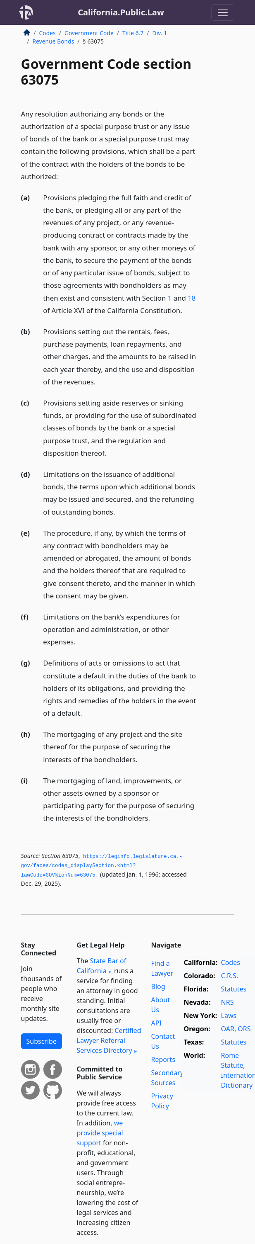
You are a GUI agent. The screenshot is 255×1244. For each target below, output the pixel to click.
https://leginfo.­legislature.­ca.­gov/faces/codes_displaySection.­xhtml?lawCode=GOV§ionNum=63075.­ (102, 866)
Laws (229, 1015)
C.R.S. (229, 975)
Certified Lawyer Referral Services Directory (109, 1040)
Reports (163, 1059)
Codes (47, 33)
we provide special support (100, 1132)
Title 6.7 (132, 33)
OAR (227, 1028)
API (156, 1023)
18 (191, 298)
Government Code (89, 33)
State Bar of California (101, 965)
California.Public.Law (121, 12)
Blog (158, 986)
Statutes (234, 989)
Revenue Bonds (53, 41)
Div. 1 (160, 33)
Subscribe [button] (41, 1041)
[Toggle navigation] (222, 12)
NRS (227, 1002)
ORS (244, 1028)
